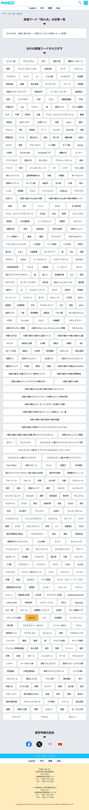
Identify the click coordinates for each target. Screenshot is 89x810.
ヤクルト (44, 716)
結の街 (45, 282)
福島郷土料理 (23, 594)
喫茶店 (27, 114)
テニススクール (12, 518)
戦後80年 (38, 91)
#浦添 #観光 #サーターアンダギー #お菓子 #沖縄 (44, 404)
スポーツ (31, 655)
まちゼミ (9, 259)
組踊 (22, 84)
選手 (8, 488)
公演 (54, 213)
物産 (71, 305)
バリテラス (10, 572)
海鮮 (41, 495)
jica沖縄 (41, 541)
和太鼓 (71, 686)
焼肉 (81, 160)
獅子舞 (10, 625)
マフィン (79, 587)
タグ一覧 (11, 13)
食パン (45, 274)
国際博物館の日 (33, 175)
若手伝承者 (57, 228)
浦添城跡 (66, 678)
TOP (4, 13)
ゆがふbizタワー (76, 236)
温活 (54, 533)
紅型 (82, 686)
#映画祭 (56, 320)
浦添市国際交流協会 (14, 533)
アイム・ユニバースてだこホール (19, 213)
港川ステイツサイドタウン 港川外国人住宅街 (24, 472)
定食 (59, 503)
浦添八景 (56, 61)
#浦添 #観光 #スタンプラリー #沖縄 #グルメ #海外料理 (44, 396)
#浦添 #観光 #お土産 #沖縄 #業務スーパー (66, 198)
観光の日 (34, 137)
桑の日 (8, 251)
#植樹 (68, 343)
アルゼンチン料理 (54, 594)
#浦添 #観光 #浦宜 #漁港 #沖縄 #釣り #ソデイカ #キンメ (29, 434)
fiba (71, 251)
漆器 (81, 251)
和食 (18, 579)
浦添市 (67, 289)
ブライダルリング (62, 549)
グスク (54, 289)
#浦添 (48, 366)
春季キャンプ (76, 228)
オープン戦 (30, 183)
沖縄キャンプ (33, 488)
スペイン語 (10, 61)
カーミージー (11, 297)
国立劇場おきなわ (31, 694)
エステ (18, 526)
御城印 (9, 221)
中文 (42, 8)
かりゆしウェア (46, 305)
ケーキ (62, 655)
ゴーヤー (79, 152)
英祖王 (25, 350)
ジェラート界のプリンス (31, 572)
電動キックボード (75, 61)
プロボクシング (76, 633)
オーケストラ (77, 175)
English (32, 8)
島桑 (47, 694)
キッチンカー (26, 442)
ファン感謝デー (12, 236)
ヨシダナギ (65, 76)
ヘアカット (41, 564)
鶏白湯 (53, 556)
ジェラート (65, 572)
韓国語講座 (66, 99)
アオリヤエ (78, 190)
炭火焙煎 (34, 648)
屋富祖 (45, 267)
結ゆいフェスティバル (63, 282)
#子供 (9, 320)
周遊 (8, 68)
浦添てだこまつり (48, 663)
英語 (10, 206)
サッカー (35, 106)
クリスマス (39, 556)
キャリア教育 (77, 640)
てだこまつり (77, 655)
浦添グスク (10, 312)
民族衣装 (79, 533)
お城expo (64, 190)
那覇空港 (9, 137)
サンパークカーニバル (27, 68)
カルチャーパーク (37, 289)
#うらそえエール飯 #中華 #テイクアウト (64, 457)
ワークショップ (12, 549)
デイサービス (29, 633)
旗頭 (36, 686)
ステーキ (23, 610)
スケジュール (77, 480)
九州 (61, 305)
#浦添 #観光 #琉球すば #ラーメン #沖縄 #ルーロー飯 (44, 411)
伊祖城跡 (10, 671)
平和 (81, 99)
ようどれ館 (77, 671)
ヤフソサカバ (11, 160)
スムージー (62, 587)
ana (22, 106)
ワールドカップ (39, 259)
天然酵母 (58, 617)
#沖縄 (42, 343)
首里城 (32, 129)
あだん (81, 297)
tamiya (80, 145)
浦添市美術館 (11, 701)
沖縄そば (9, 686)
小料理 (69, 297)
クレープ (67, 518)
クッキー (46, 587)
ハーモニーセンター (59, 91)
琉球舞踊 (34, 312)
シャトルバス (47, 190)
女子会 (80, 564)
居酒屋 (20, 190)
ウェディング (76, 541)
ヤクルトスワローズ (32, 701)
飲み (81, 183)
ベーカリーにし (76, 617)
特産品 (9, 122)
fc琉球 (9, 152)
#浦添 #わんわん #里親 (15, 328)
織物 (41, 236)
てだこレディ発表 (13, 617)
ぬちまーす (10, 556)
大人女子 (30, 495)
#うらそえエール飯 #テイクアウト (22, 457)
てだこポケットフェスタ (16, 244)
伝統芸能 (40, 228)
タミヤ (8, 145)
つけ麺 (8, 564)
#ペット (9, 343)
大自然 (37, 350)
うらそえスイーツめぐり (33, 625)
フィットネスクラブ (33, 518)
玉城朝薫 (33, 251)
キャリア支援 (59, 640)
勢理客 (32, 587)
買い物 (56, 137)
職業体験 (68, 137)
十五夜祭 (36, 244)
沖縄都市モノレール (75, 472)
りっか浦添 (52, 244)
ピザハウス (9, 282)
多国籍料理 (59, 274)
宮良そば (28, 160)
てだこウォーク (33, 526)
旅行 (21, 167)
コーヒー (69, 648)
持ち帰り (23, 511)
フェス (26, 76)
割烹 (81, 503)
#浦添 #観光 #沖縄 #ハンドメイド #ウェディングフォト (44, 427)
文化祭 (42, 213)
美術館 (81, 282)
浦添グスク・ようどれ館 (73, 663)
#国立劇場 (79, 350)
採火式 (19, 13)
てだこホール (12, 678)
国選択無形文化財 (13, 587)
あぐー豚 (9, 610)
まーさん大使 (77, 709)
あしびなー (43, 160)
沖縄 (57, 122)
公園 (38, 114)
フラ (54, 167)
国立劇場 (34, 84)
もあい (68, 564)
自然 (8, 99)
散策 (62, 709)
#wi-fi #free (12, 465)
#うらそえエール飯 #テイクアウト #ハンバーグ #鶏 (61, 442)
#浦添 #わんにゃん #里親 (72, 434)
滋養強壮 (68, 526)
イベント (9, 167)
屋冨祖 (8, 305)
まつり (41, 297)
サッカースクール (75, 511)
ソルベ (51, 572)
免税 (45, 137)
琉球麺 (25, 556)
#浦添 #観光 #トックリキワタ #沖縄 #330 (28, 381)
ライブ (62, 68)
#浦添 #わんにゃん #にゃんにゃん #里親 (48, 328)
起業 (35, 640)
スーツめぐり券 (26, 663)
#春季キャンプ (12, 366)
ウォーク (27, 480)
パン (44, 617)
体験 (69, 694)
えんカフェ (47, 633)
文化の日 (70, 129)
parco (68, 122)
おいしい (72, 716)
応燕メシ (9, 198)
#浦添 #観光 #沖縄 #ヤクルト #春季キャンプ (26, 373)
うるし (20, 251)
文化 (43, 61)
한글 (58, 8)
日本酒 (38, 594)
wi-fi (7, 114)
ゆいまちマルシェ (76, 312)
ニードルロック (44, 221)
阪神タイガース (12, 183)
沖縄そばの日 (11, 335)
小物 (27, 549)
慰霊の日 (9, 106)
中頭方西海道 (28, 671)
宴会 (35, 503)
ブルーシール (11, 480)
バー (57, 526)
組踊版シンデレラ (41, 610)
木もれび (30, 579)
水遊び (81, 137)
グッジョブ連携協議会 (15, 648)
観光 (81, 122)
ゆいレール (55, 297)
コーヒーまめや (59, 625)
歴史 (19, 488)
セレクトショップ (12, 495)
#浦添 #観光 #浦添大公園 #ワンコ (37, 335)
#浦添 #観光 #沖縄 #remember (70, 366)
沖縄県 (61, 175)
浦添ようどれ (31, 678)
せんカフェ (53, 518)
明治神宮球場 (12, 267)
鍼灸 (65, 533)
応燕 (70, 183)
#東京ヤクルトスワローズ (72, 358)
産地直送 (53, 495)
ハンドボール (47, 655)
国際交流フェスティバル (17, 541)
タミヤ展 (66, 145)
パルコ (41, 320)
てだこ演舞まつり (75, 610)
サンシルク (56, 236)
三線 (22, 312)
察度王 (63, 465)
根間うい (10, 358)
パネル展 (49, 76)
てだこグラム (28, 61)
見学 (58, 694)
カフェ (79, 625)
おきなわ (79, 259)
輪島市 (45, 183)
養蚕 (29, 236)
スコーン (9, 594)
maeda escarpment (75, 594)
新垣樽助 (50, 350)
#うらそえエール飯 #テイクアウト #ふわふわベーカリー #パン (45, 450)
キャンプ (16, 716)
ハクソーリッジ (46, 602)
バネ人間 (59, 312)
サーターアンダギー (28, 282)
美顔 (7, 526)
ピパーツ (79, 549)
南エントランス (12, 175)
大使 (38, 99)
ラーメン (79, 572)
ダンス (79, 267)
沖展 (49, 175)
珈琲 (57, 648)
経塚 (64, 213)
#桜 (81, 343)
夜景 (8, 579)
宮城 (18, 655)
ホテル (57, 206)
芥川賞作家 (76, 206)
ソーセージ (62, 267)
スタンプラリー (75, 320)
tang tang (79, 602)
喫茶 (81, 274)
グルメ (32, 190)
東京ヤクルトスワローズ (54, 671)
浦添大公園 (22, 709)
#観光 (55, 343)
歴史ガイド (59, 106)
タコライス (10, 503)
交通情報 (20, 305)
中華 (17, 114)
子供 (32, 305)
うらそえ (61, 488)
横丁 (25, 206)
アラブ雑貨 (46, 579)
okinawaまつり (44, 152)
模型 (20, 145)
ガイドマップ (49, 251)
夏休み (80, 694)
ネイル (55, 564)
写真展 (80, 76)
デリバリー (40, 511)
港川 (21, 129)
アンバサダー (23, 99)
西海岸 (80, 289)
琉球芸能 (9, 84)
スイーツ (65, 701)
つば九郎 (51, 480)
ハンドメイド (77, 488)
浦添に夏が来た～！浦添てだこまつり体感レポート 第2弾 (42, 33)
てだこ (51, 99)
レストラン (78, 556)
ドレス (57, 541)
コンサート (27, 297)
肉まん (64, 602)
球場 (39, 480)
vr (37, 76)
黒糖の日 (63, 152)
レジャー (9, 663)
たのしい (49, 709)
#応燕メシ (49, 358)
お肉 (8, 511)
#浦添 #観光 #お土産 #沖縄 (31, 198)
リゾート (67, 84)
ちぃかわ (25, 320)
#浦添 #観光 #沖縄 (70, 381)
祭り (81, 678)
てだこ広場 (79, 167)
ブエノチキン (35, 145)
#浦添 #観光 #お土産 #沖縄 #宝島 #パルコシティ (45, 389)
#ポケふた (64, 350)
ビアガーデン (50, 84)
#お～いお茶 (11, 350)
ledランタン (25, 122)
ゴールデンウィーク (37, 167)
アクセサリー (23, 564)
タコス (24, 503)
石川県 (58, 183)
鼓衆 (60, 686)
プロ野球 (51, 701)
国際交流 (10, 228)
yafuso (23, 259)
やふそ (30, 267)
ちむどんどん (77, 328)
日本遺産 (78, 465)
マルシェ (9, 129)
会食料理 (47, 503)
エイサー (48, 686)
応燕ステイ (42, 122)
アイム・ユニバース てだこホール (60, 114)
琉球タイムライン (29, 358)
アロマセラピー (37, 533)
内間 (82, 129)
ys (21, 289)
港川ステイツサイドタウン (17, 274)
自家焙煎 (48, 68)
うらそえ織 (23, 686)
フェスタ (56, 129)
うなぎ (81, 526)
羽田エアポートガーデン (16, 91)
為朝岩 (62, 221)
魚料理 (65, 495)
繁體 (50, 8)
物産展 (80, 84)
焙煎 (47, 648)
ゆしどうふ (79, 495)
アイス (21, 137)
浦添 (61, 633)
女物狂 (59, 610)
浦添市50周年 (55, 472)
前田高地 (28, 602)
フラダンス (10, 76)
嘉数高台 (79, 91)
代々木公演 (25, 152)
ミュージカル (77, 213)
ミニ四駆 (51, 145)
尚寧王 (80, 244)
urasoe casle (11, 602)
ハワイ (65, 167)
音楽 (47, 526)
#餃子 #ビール (31, 465)
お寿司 (56, 511)
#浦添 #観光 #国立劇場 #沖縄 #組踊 (44, 419)
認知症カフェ (11, 633)
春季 (48, 488)
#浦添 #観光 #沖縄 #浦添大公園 (70, 335)
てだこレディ (11, 694)
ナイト (41, 206)
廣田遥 (46, 312)
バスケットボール (61, 259)
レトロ (8, 190)
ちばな (70, 503)
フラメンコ (78, 68)
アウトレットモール (63, 160)
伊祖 (25, 228)
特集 (36, 709)
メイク (80, 518)
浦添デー (9, 289)
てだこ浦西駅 (77, 106)
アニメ (49, 465)
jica (71, 274)
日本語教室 (25, 221)
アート (43, 129)
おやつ (9, 442)
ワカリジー (78, 221)
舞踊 (82, 114)
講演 (24, 640)
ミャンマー (10, 640)
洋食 (65, 556)
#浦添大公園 (26, 343)
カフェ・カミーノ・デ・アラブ (70, 579)
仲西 (8, 655)
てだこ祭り (50, 678)
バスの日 (67, 244)
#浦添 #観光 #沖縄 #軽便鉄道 (69, 373)
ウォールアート (41, 549)
